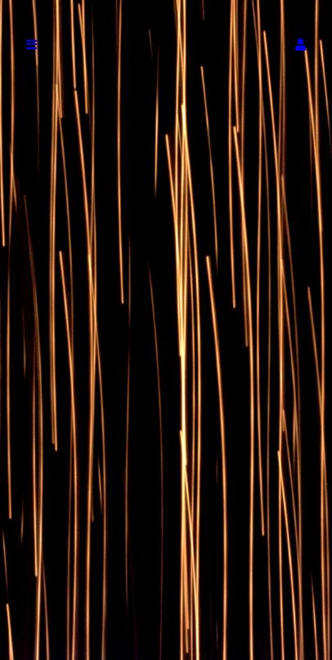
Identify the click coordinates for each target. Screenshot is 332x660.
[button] (300, 44)
